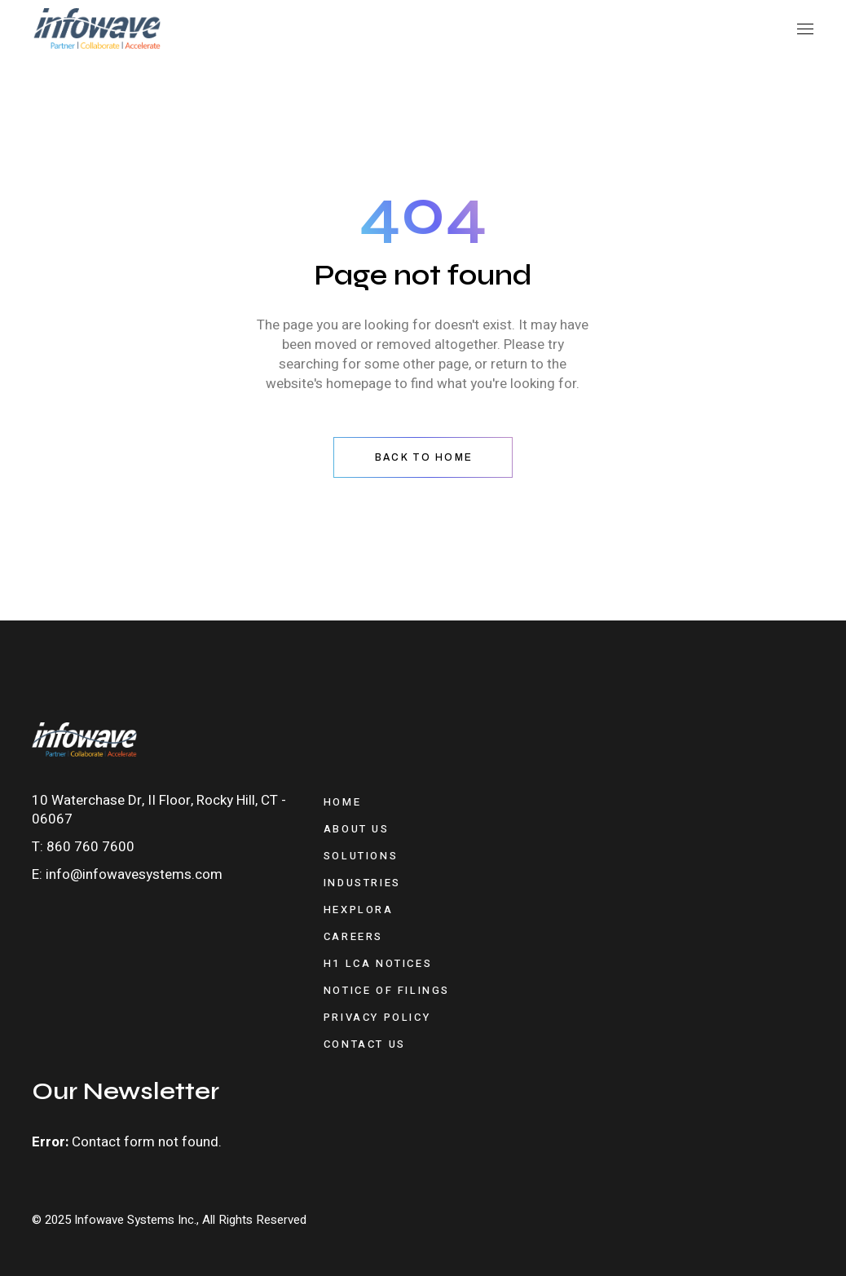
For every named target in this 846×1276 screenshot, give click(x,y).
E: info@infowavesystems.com (127, 874)
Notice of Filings (387, 990)
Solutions (361, 855)
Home (342, 802)
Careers (353, 936)
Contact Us (365, 1044)
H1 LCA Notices (378, 963)
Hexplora (359, 909)
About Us (357, 829)
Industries (362, 882)
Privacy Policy (377, 1017)
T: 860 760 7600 (83, 847)
